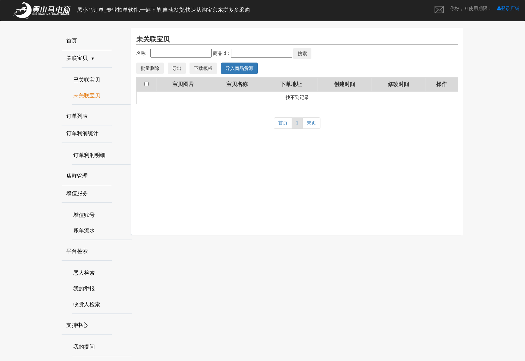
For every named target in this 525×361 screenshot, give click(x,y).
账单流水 (84, 230)
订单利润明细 (89, 155)
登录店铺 (508, 8)
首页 (283, 122)
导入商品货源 (239, 68)
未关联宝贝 (86, 95)
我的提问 (84, 347)
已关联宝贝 (86, 80)
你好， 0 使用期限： (471, 8)
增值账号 (84, 215)
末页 (311, 122)
